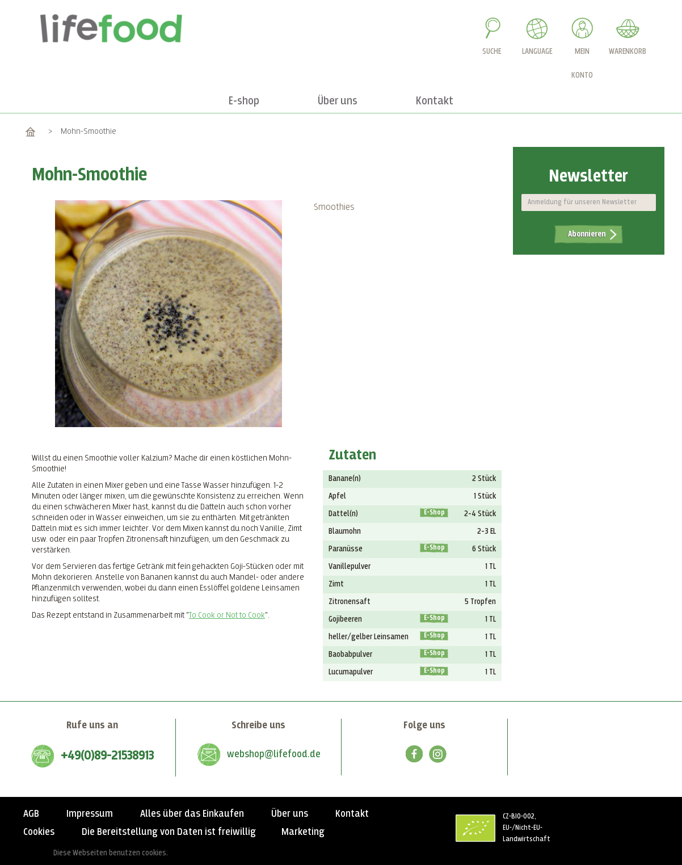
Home (30, 131)
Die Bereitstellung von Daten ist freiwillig (169, 832)
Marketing (303, 832)
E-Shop (434, 512)
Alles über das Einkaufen (192, 814)
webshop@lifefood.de (274, 754)
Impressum (89, 814)
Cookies (38, 832)
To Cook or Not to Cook (227, 615)
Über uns (289, 814)
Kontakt (352, 814)
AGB (31, 814)
